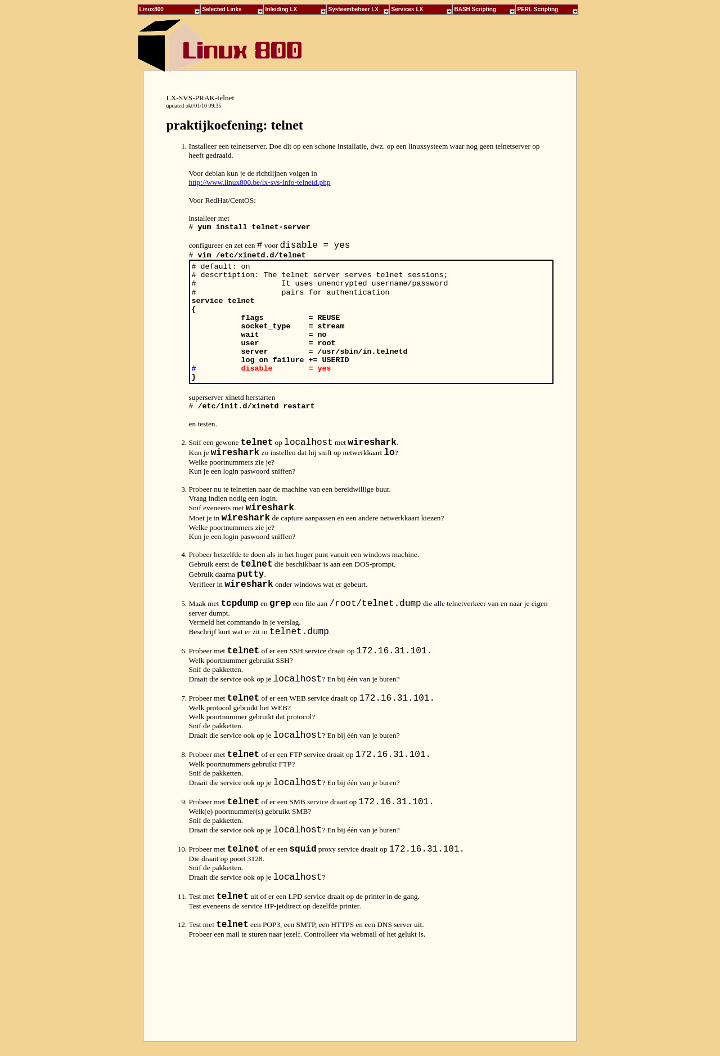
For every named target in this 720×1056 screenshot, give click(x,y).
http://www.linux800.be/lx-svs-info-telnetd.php (260, 182)
